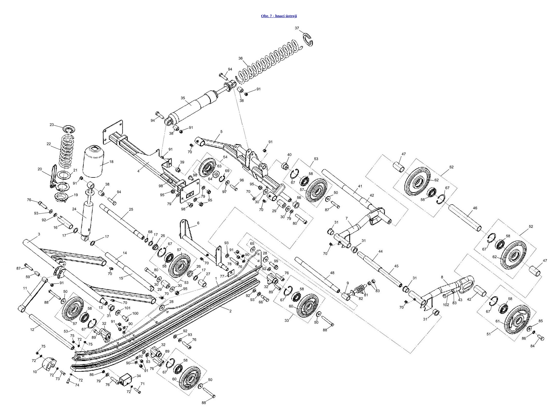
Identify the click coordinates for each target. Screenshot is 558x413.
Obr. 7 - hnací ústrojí (279, 16)
